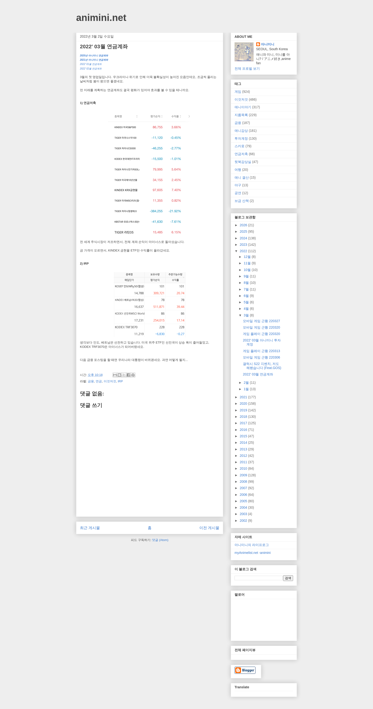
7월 (247, 289)
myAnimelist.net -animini (253, 553)
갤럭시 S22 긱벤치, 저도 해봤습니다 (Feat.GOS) (262, 366)
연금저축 (241, 154)
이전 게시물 (209, 528)
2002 (244, 520)
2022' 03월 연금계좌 (258, 374)
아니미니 (267, 44)
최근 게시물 (90, 528)
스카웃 (240, 146)
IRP (120, 381)
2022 (244, 251)
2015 (244, 436)
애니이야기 (243, 107)
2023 (244, 244)
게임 (238, 92)
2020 (244, 403)
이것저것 (110, 381)
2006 (244, 495)
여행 (238, 170)
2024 (244, 238)
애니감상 (241, 131)
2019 (244, 410)
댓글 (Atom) (160, 540)
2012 (244, 456)
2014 (244, 442)
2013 (244, 449)
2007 (244, 488)
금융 (91, 381)
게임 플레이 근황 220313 (261, 351)
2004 (244, 507)
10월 (247, 270)
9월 (247, 276)
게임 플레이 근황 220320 (261, 334)
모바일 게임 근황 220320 (261, 327)
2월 (247, 382)
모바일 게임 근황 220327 (261, 321)
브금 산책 (242, 201)
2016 (244, 430)
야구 (238, 185)
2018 (244, 417)
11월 (247, 263)
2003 (244, 514)
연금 (99, 381)
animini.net (101, 17)
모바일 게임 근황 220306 (261, 357)
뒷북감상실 (243, 162)
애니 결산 (242, 177)
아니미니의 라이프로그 (252, 545)
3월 (247, 315)
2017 (244, 423)
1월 (247, 389)
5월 (247, 302)
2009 (244, 475)
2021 (244, 397)
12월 (247, 257)
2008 (244, 481)
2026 (244, 225)
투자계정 (241, 138)
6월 (247, 296)
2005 (244, 501)
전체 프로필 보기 (247, 68)
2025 (244, 231)
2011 (244, 462)
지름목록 (241, 115)
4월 (247, 308)
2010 (244, 468)
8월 (247, 283)
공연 (238, 193)
